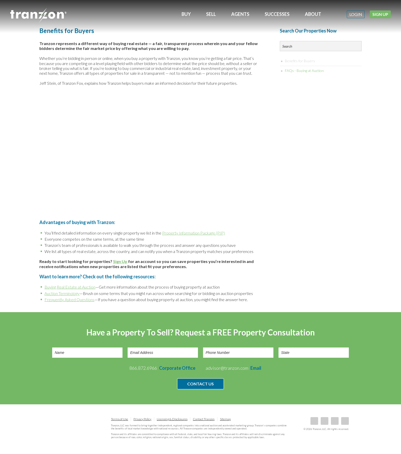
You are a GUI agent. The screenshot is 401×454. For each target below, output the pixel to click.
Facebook (314, 421)
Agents (240, 14)
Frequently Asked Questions (69, 299)
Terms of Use (119, 419)
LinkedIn (324, 421)
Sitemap (225, 419)
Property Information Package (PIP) (193, 232)
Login (355, 14)
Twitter (335, 421)
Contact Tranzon (204, 419)
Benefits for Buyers (300, 61)
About (313, 14)
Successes (277, 14)
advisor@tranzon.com (233, 368)
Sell (211, 14)
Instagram (345, 421)
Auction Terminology (62, 293)
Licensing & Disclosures (172, 419)
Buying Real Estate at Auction (69, 286)
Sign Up (380, 14)
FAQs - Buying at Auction (304, 70)
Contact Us (200, 383)
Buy (186, 14)
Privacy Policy (142, 419)
